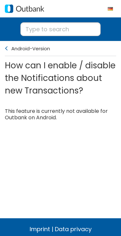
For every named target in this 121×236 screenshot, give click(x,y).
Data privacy (73, 229)
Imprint (40, 229)
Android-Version (30, 48)
